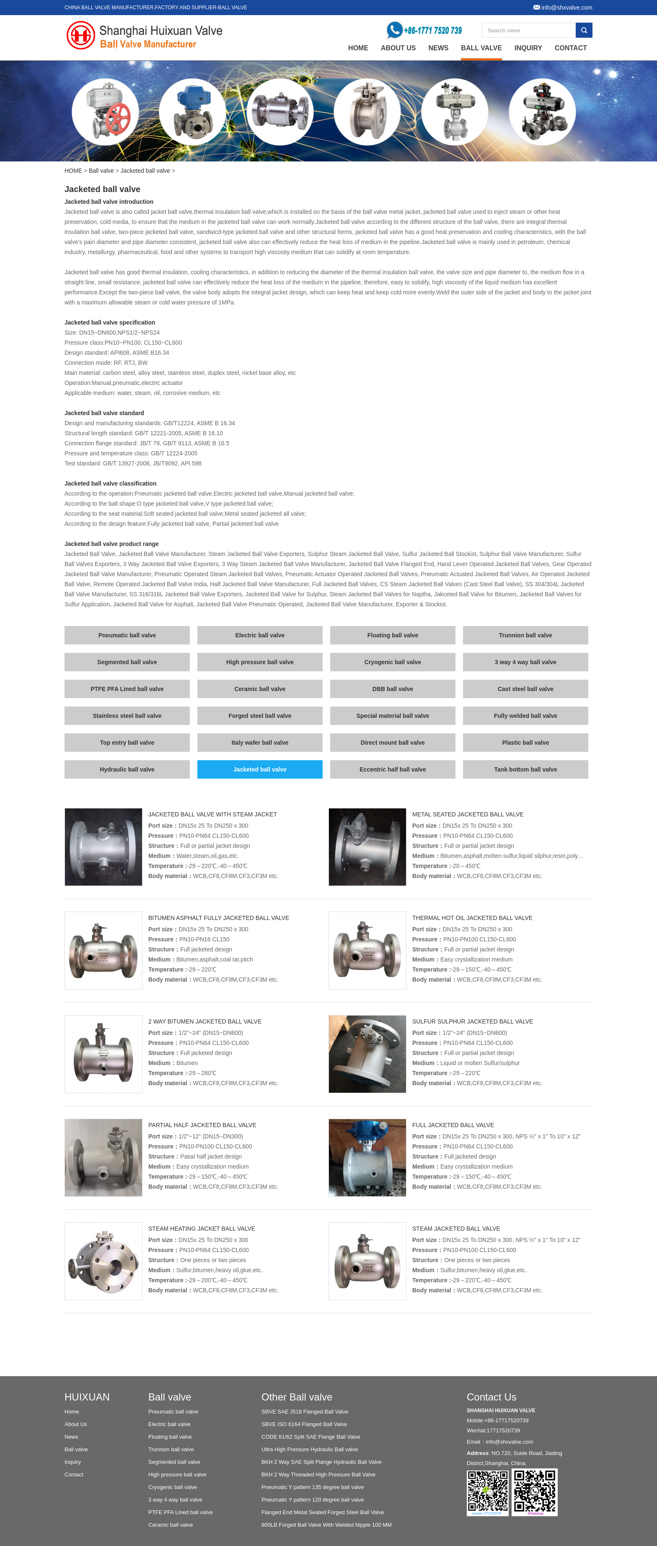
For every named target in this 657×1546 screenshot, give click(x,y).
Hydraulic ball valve (127, 769)
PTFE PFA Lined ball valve (127, 689)
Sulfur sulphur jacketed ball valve (472, 1021)
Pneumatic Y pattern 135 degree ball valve (312, 1487)
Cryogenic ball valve (393, 662)
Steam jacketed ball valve (456, 1228)
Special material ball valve (393, 715)
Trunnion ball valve (525, 635)
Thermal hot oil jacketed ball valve (472, 918)
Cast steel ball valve (526, 689)
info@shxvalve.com (509, 1442)
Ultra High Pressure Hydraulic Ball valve (309, 1449)
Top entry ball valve (127, 742)
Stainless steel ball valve (127, 715)
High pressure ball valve (260, 662)
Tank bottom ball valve (525, 769)
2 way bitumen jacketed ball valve (204, 1021)
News (438, 48)
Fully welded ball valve (525, 715)
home (358, 48)
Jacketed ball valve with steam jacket (212, 814)
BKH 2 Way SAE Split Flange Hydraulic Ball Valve (321, 1462)
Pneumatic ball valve (127, 635)
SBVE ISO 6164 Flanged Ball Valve (304, 1424)
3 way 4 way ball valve (525, 662)
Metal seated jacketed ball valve (468, 814)
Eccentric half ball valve (393, 769)
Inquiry (528, 48)
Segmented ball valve (127, 662)
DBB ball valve (392, 689)
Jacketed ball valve (145, 170)
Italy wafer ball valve (260, 742)
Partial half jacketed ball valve (202, 1125)
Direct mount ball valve (393, 742)
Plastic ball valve (525, 742)
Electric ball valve (260, 635)
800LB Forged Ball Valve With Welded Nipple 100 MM (326, 1525)
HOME (73, 170)
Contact (571, 48)
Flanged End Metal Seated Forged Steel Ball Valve (322, 1512)
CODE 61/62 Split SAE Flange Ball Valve (310, 1437)
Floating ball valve (392, 635)
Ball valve (481, 48)
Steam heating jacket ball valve (201, 1228)
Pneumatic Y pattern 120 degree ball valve (312, 1500)
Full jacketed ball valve (453, 1125)
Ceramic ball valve (259, 689)
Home (72, 1411)
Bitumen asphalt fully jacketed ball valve (218, 918)
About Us (398, 48)
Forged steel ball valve (259, 715)
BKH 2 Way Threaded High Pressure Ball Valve (318, 1474)
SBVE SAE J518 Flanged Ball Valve (304, 1411)
